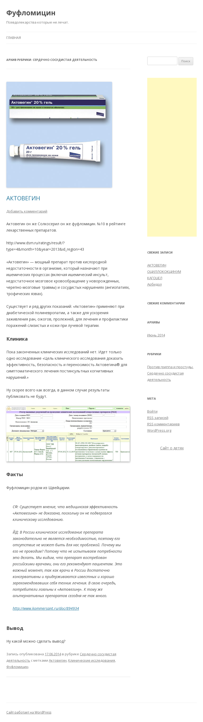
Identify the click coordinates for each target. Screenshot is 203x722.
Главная (13, 37)
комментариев (163, 424)
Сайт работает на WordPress (28, 712)
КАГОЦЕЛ (154, 278)
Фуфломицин (31, 12)
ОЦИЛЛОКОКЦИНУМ (164, 271)
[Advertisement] (172, 157)
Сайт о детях (172, 447)
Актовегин (58, 660)
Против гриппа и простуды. (170, 366)
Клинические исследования (91, 660)
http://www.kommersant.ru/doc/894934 (46, 608)
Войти (152, 411)
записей (157, 417)
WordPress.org (159, 430)
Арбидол (154, 284)
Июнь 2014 (156, 335)
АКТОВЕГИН (23, 198)
